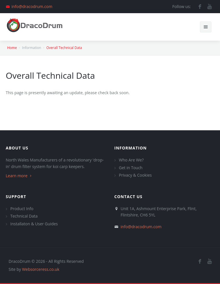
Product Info (22, 208)
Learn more (19, 175)
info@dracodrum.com (31, 6)
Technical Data (24, 216)
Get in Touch (130, 167)
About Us (17, 148)
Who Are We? (131, 160)
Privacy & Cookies (135, 175)
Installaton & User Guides (34, 223)
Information (130, 148)
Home (12, 47)
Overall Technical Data (64, 47)
